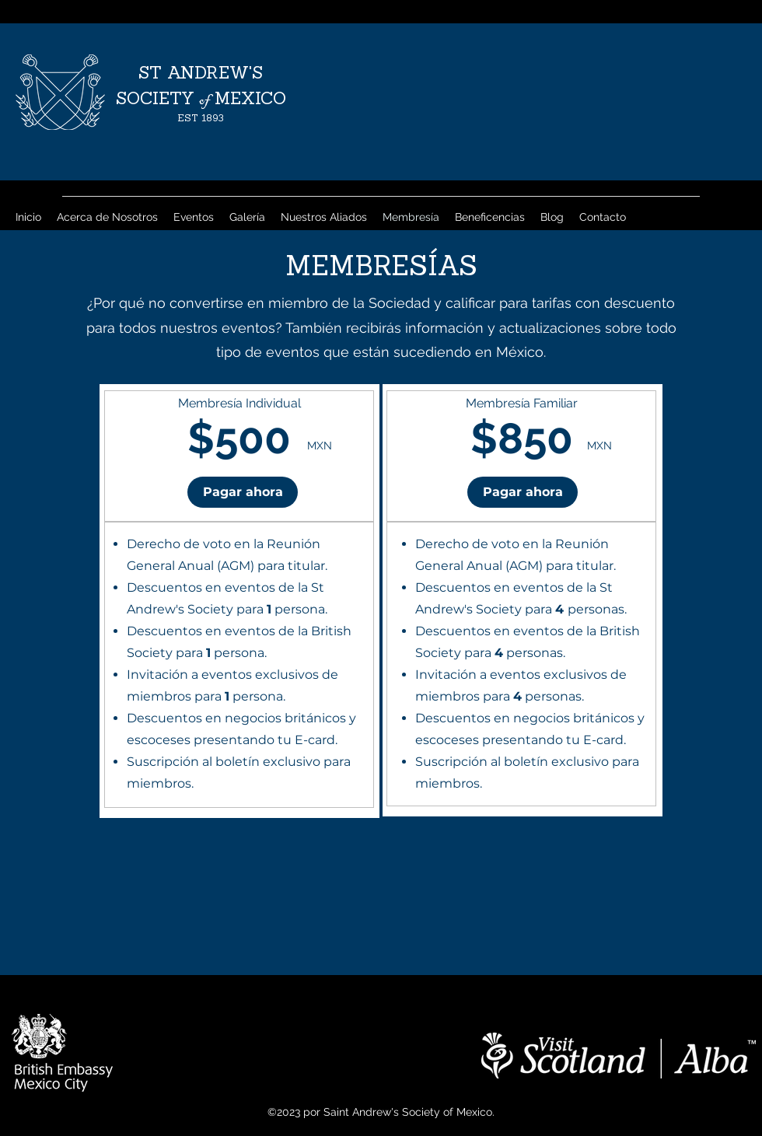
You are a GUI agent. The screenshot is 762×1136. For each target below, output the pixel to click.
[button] (242, 492)
